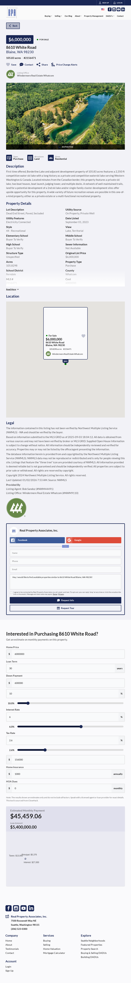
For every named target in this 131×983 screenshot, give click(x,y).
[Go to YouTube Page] (118, 9)
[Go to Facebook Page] (110, 9)
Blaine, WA (14, 52)
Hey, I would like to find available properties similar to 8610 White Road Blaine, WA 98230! (65, 582)
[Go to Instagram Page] (114, 9)
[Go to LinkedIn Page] (123, 9)
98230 (29, 52)
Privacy (61, 594)
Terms (55, 594)
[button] (65, 600)
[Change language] (103, 9)
